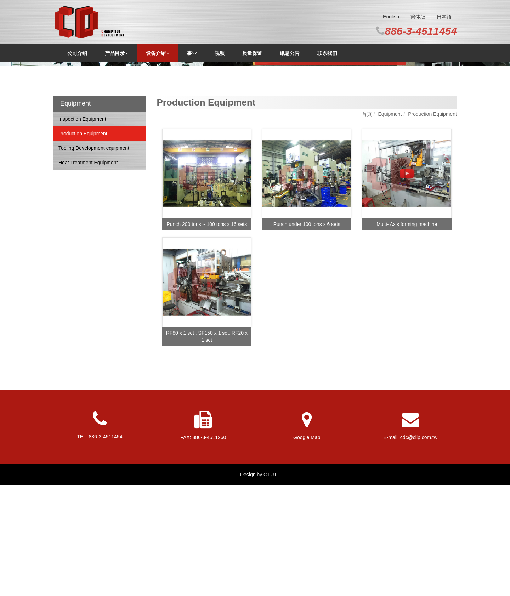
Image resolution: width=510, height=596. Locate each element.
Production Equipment (82, 244)
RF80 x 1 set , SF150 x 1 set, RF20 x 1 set (207, 447)
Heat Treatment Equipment (88, 273)
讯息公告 (290, 53)
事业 (192, 53)
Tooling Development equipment (93, 259)
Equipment (390, 225)
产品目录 (116, 53)
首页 (367, 225)
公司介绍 (77, 53)
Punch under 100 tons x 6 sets (306, 335)
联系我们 (327, 53)
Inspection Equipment (82, 230)
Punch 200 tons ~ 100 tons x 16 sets (206, 335)
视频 (220, 53)
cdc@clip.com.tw (418, 548)
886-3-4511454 (421, 31)
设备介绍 (157, 53)
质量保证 (252, 53)
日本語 (444, 16)
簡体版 (417, 16)
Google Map (306, 548)
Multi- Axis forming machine (406, 335)
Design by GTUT (258, 585)
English (391, 16)
